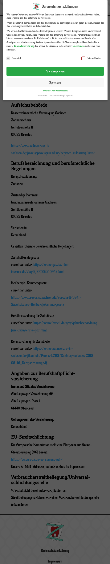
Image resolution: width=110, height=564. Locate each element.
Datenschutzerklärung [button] (56, 92)
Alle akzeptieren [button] (55, 68)
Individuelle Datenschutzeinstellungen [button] (55, 88)
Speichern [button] (55, 79)
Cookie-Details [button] (42, 92)
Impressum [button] (69, 92)
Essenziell (13, 55)
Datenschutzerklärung (24, 43)
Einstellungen (78, 43)
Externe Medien (91, 55)
